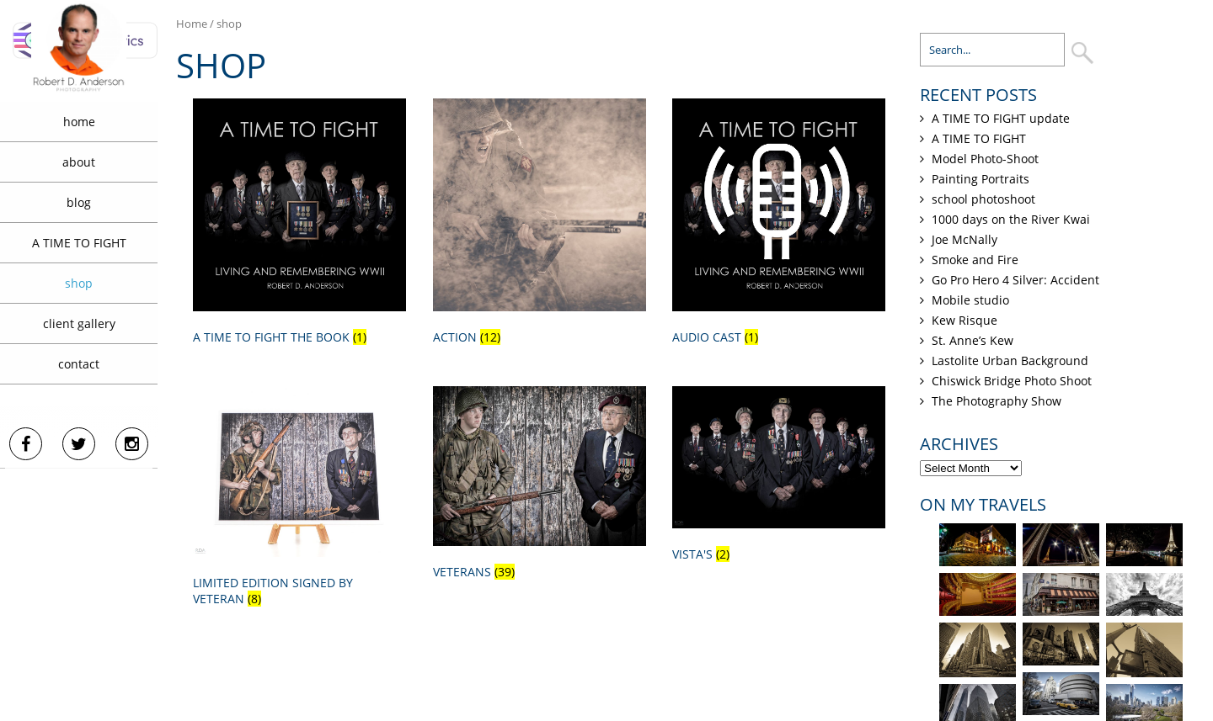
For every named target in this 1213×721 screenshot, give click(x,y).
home (79, 122)
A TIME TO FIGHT (79, 243)
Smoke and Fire (975, 260)
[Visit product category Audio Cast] (778, 224)
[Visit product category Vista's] (778, 477)
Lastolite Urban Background (1010, 360)
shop (79, 283)
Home (191, 23)
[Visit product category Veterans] (539, 486)
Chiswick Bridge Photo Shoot (1012, 381)
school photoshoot (983, 199)
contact (78, 364)
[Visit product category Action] (539, 224)
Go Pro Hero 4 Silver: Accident (1015, 280)
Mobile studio (970, 300)
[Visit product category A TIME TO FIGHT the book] (299, 224)
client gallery (79, 323)
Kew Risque (964, 320)
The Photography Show (996, 401)
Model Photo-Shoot (985, 159)
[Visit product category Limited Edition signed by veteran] (299, 499)
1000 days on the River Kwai (1011, 219)
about (78, 162)
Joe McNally (964, 239)
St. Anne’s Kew (972, 340)
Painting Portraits (980, 179)
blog (79, 202)
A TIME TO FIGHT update (1001, 118)
